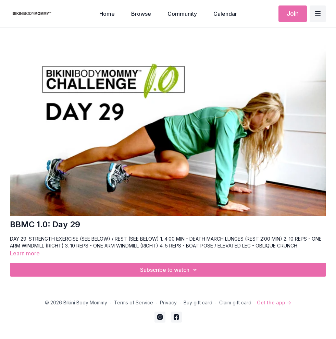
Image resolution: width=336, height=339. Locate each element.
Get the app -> (274, 302)
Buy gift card (198, 302)
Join (293, 13)
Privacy (168, 302)
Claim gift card (235, 302)
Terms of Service (133, 302)
